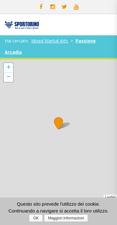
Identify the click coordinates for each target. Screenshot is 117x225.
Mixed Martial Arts (49, 41)
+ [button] (9, 67)
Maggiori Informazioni (66, 218)
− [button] (9, 77)
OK (35, 218)
